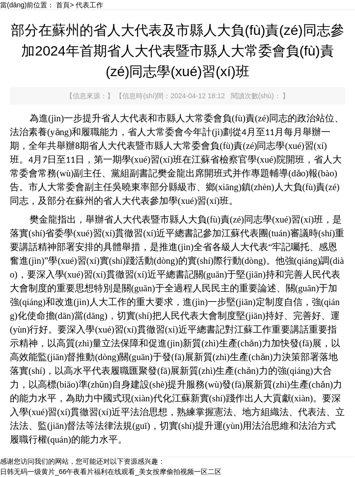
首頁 (63, 5)
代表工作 (89, 5)
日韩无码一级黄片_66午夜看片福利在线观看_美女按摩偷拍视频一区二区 (110, 472)
